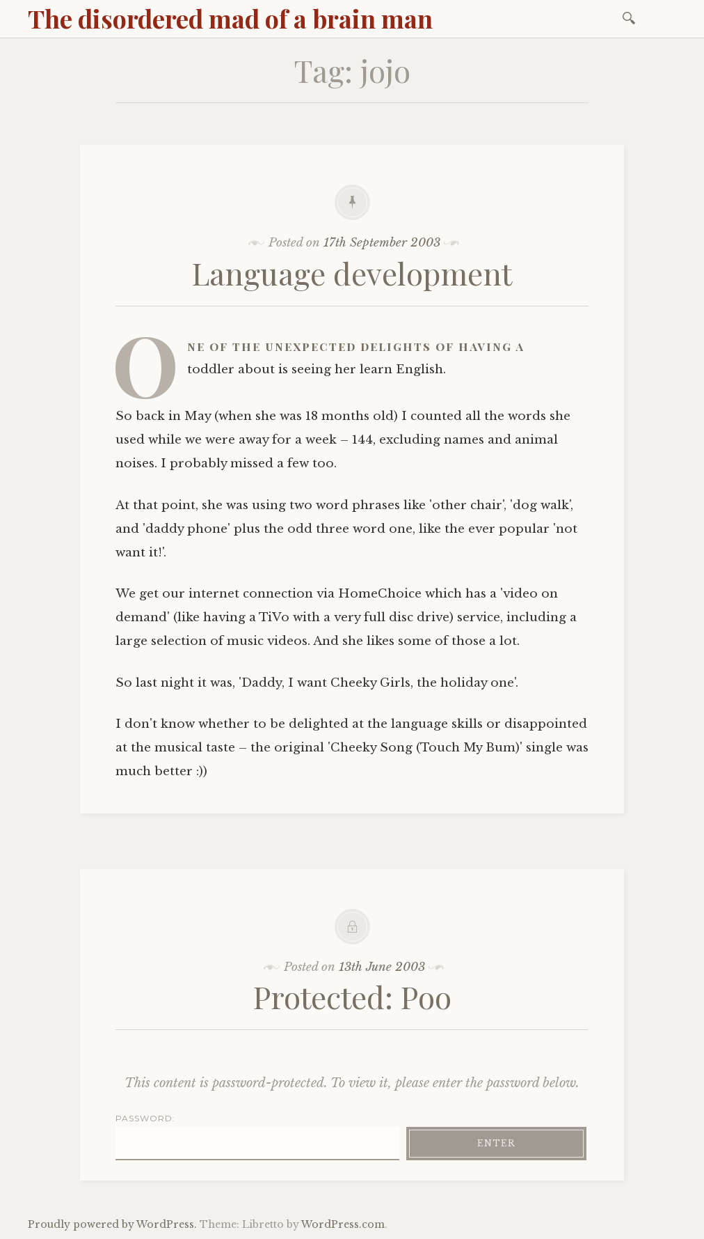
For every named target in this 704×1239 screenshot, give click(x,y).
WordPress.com (343, 1224)
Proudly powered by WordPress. (112, 1224)
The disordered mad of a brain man (230, 18)
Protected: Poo (352, 996)
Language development (352, 272)
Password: (257, 1136)
